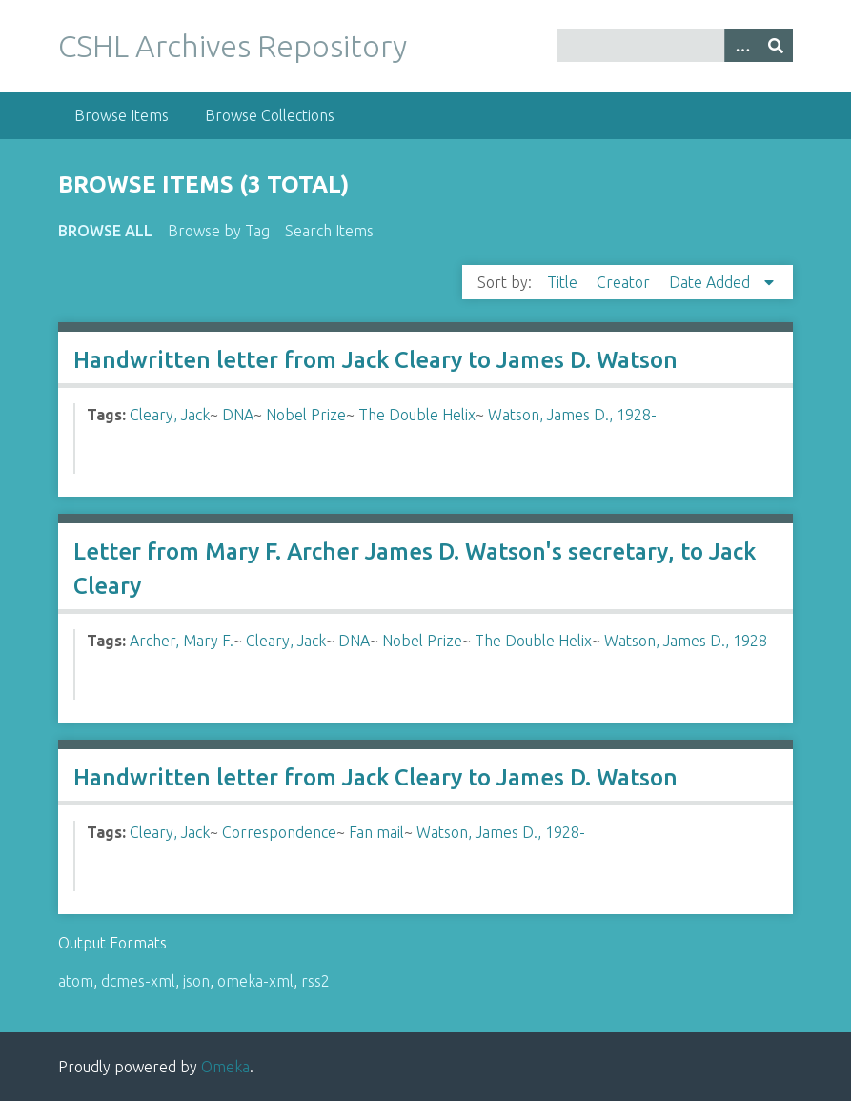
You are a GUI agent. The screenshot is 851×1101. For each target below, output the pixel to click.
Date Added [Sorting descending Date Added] (711, 282)
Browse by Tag (219, 230)
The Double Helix (417, 414)
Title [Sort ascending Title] (564, 282)
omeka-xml (255, 980)
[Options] (741, 45)
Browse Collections (269, 115)
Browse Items (121, 115)
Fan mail (376, 832)
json (196, 980)
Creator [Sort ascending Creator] (625, 282)
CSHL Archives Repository (232, 46)
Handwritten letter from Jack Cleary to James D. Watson (375, 360)
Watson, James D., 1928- (572, 414)
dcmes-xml (138, 980)
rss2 (315, 980)
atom (75, 980)
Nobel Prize (306, 414)
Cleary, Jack (170, 414)
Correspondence (279, 832)
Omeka (225, 1066)
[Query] (675, 45)
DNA (237, 414)
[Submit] (776, 45)
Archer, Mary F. (181, 640)
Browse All (105, 230)
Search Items (329, 230)
